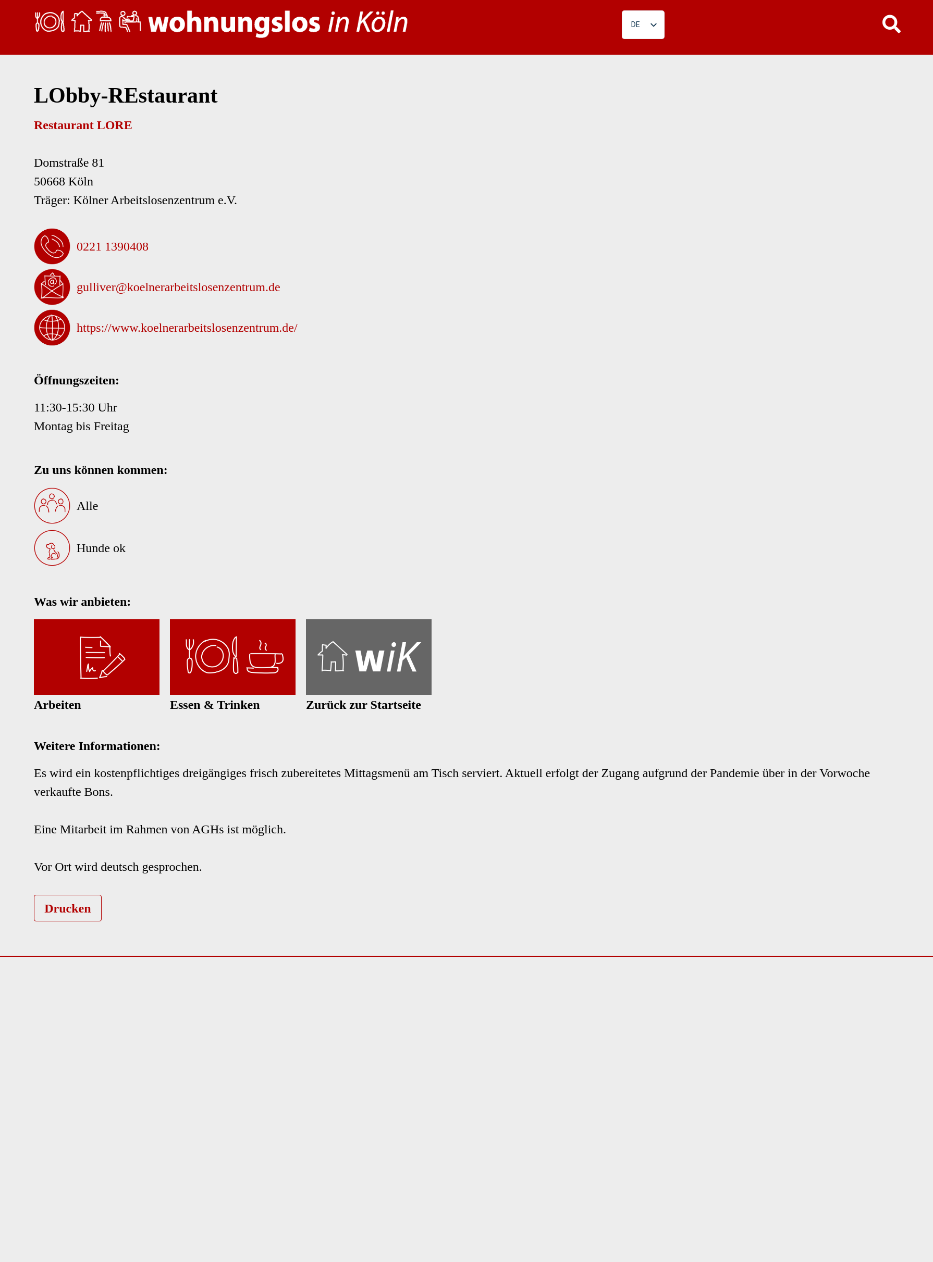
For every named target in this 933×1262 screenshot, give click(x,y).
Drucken (67, 908)
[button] (891, 23)
